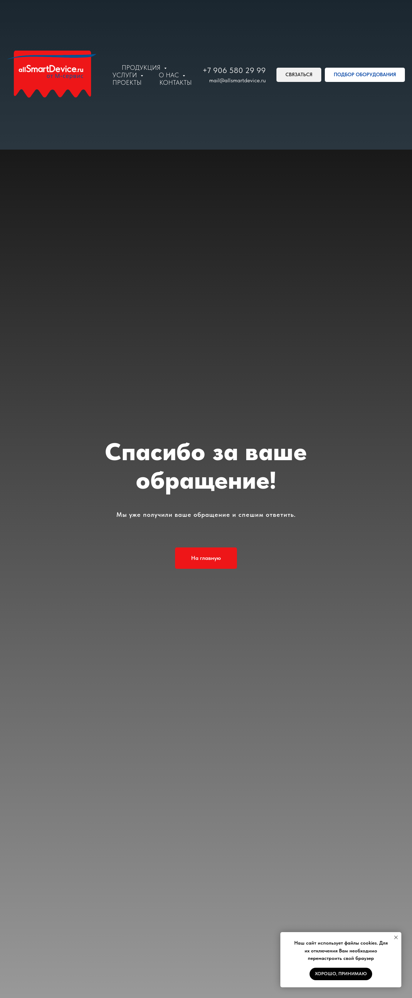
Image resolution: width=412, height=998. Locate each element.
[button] (298, 75)
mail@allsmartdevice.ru (237, 80)
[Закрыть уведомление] (396, 937)
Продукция (142, 67)
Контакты (175, 82)
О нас (170, 75)
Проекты (127, 82)
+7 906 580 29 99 (234, 70)
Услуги (125, 75)
